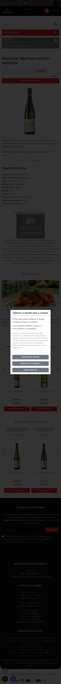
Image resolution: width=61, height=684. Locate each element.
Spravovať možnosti (30, 363)
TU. (20, 348)
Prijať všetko (30, 370)
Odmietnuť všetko (30, 357)
